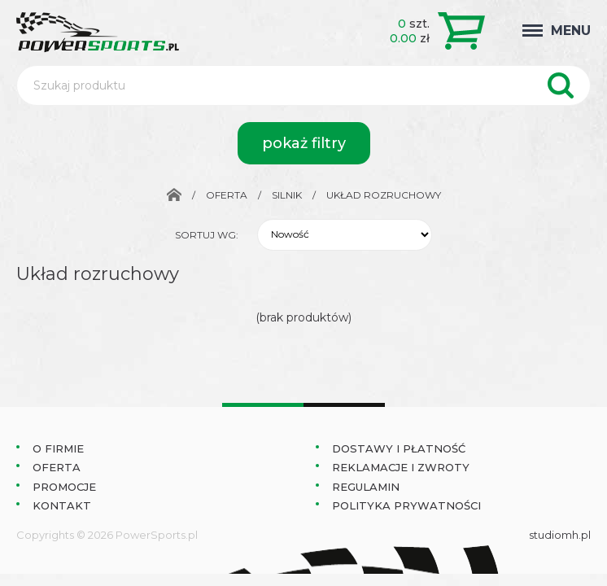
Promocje (64, 486)
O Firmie (58, 448)
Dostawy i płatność (398, 448)
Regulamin (366, 486)
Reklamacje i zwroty (400, 467)
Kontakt (62, 505)
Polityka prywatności (406, 505)
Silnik (287, 195)
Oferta (226, 195)
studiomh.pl (560, 534)
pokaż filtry (304, 143)
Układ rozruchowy (383, 195)
